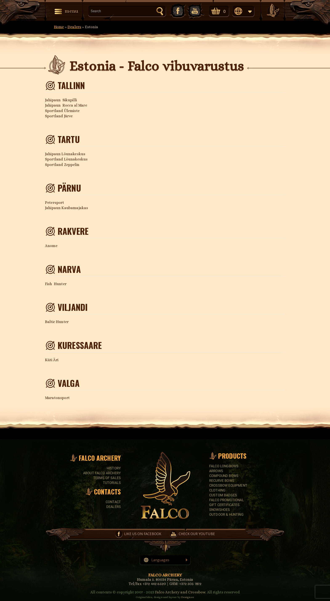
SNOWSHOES (219, 510)
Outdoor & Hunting (226, 515)
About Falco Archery (102, 473)
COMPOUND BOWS (223, 476)
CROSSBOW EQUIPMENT (228, 485)
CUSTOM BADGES (223, 495)
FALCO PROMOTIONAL (226, 500)
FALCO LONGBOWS (223, 466)
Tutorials (112, 483)
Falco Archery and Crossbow (180, 592)
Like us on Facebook (177, 11)
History (114, 468)
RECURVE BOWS (221, 481)
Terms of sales (107, 478)
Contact (113, 502)
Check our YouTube (195, 11)
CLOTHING (217, 490)
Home (59, 27)
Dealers (74, 27)
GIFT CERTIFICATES (224, 505)
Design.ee (187, 597)
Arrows (216, 471)
